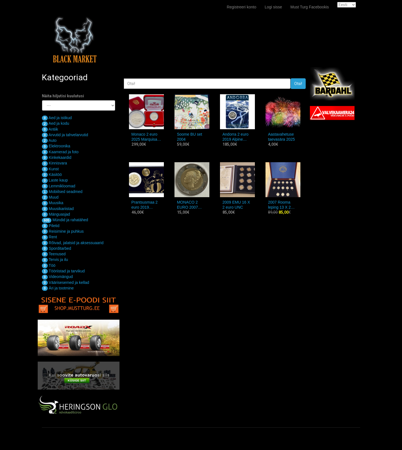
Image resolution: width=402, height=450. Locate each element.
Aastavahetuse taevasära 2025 (281, 137)
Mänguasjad (56, 214)
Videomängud (57, 276)
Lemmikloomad (58, 186)
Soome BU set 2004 (189, 137)
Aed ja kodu (55, 123)
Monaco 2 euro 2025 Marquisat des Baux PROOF (145, 137)
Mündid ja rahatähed (65, 220)
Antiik (50, 129)
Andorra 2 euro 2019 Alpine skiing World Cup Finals (237, 137)
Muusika (52, 203)
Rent (49, 237)
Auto (49, 140)
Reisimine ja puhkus (63, 231)
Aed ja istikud (57, 118)
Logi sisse (273, 7)
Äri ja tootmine (58, 288)
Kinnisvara (54, 163)
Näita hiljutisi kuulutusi (63, 96)
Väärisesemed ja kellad (65, 282)
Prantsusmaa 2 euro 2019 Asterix (144, 205)
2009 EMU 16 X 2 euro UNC (236, 204)
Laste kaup (55, 180)
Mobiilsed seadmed (62, 191)
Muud (50, 197)
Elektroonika (56, 146)
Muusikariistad (58, 208)
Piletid (50, 225)
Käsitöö (52, 174)
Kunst (50, 169)
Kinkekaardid (56, 157)
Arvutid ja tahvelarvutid (65, 135)
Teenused (54, 254)
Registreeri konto (241, 7)
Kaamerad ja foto (60, 152)
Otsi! (298, 83)
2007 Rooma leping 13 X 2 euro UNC (279, 205)
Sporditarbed (56, 248)
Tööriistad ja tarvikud (63, 271)
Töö (48, 265)
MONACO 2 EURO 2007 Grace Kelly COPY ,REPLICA (192, 205)
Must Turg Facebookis (309, 7)
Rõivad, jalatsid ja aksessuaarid (73, 243)
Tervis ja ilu (55, 259)
